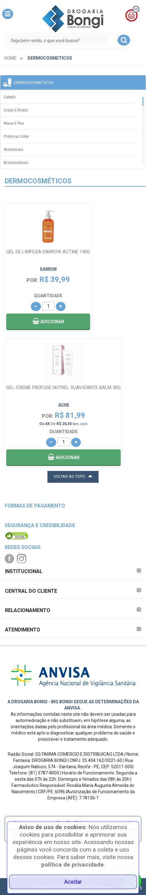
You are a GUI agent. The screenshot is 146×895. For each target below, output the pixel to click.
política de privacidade (72, 864)
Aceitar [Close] (73, 882)
